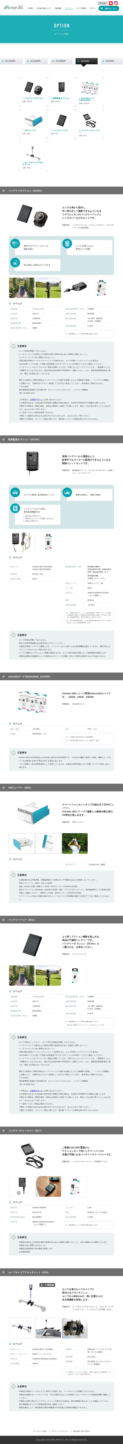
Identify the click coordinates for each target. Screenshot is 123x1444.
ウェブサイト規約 (40, 1431)
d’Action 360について (44, 8)
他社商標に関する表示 (81, 1431)
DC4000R (60, 61)
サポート (93, 8)
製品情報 (58, 8)
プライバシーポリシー (59, 1431)
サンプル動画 (81, 8)
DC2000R (10, 61)
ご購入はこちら (110, 8)
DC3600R (35, 61)
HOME (30, 8)
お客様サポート (36, 400)
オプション (69, 8)
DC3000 (110, 61)
